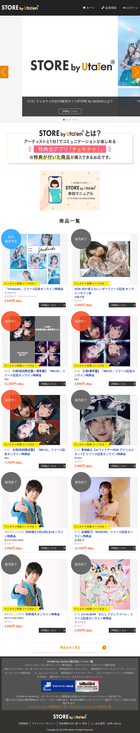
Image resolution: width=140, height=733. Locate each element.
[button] (64, 119)
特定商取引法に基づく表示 (73, 723)
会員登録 (110, 7)
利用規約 (23, 723)
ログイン (132, 7)
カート (90, 7)
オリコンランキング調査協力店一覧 (47, 706)
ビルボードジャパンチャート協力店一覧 (90, 706)
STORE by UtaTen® (20, 8)
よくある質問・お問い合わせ (106, 723)
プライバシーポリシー (43, 723)
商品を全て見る (70, 647)
